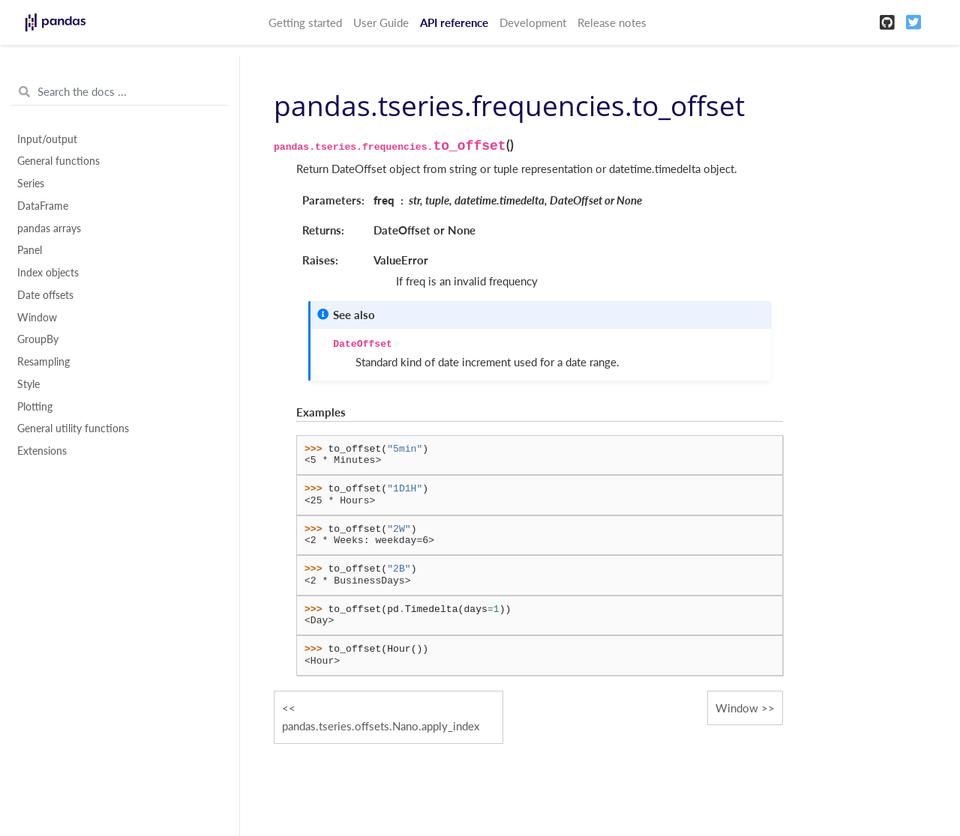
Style (28, 384)
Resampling (43, 362)
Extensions (42, 451)
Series (30, 184)
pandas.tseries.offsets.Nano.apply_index (380, 726)
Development (533, 22)
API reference (454, 22)
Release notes (612, 22)
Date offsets (45, 295)
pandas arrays (49, 228)
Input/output (47, 139)
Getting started (305, 22)
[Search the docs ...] (119, 92)
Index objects (48, 273)
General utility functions (73, 428)
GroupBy (37, 339)
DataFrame (42, 206)
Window (37, 318)
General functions (58, 161)
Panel (29, 250)
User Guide (381, 22)
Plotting (34, 407)
